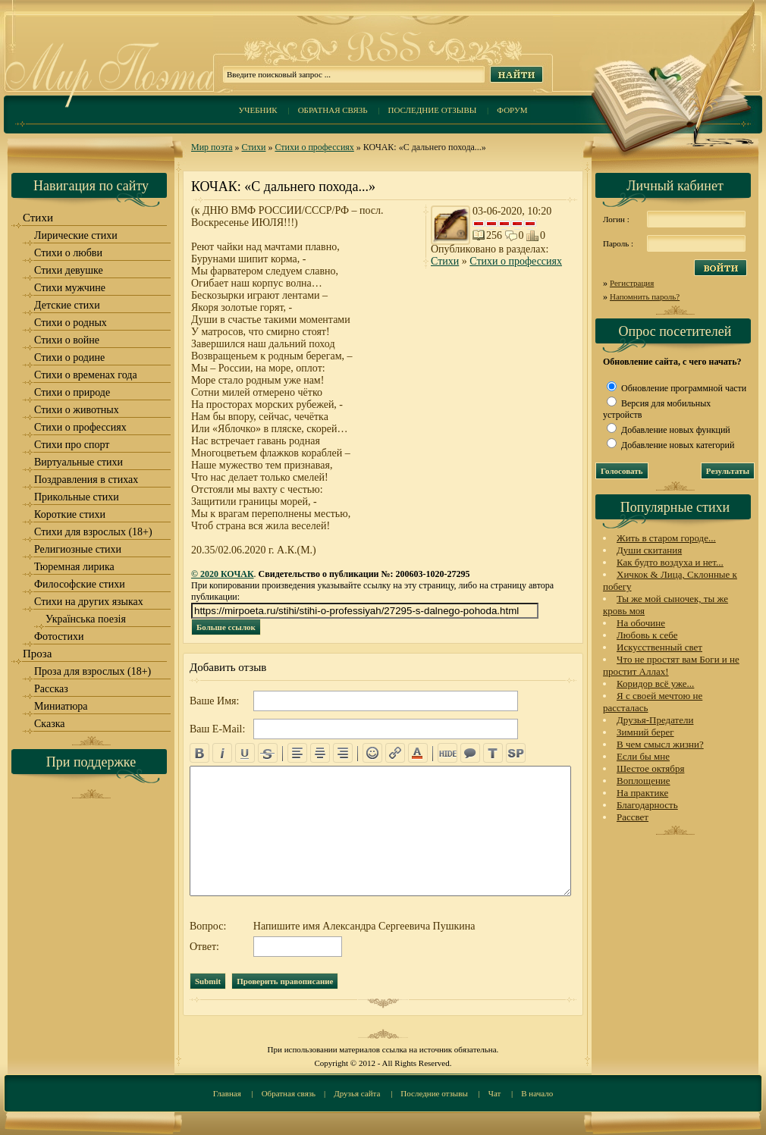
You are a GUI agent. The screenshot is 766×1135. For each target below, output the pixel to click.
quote (470, 753)
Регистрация (632, 282)
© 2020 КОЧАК (222, 574)
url (395, 753)
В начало (537, 1093)
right (343, 753)
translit (493, 753)
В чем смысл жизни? (660, 744)
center (320, 753)
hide (447, 753)
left (297, 753)
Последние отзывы (432, 109)
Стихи (254, 147)
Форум (512, 109)
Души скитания (649, 550)
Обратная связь (333, 109)
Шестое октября (650, 768)
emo (372, 753)
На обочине (641, 623)
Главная (227, 1093)
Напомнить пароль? (645, 296)
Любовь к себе (647, 635)
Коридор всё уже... (655, 683)
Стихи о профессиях (314, 147)
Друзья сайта (357, 1093)
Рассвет (632, 817)
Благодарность (647, 804)
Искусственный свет (659, 647)
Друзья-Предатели (655, 720)
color (418, 753)
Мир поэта (212, 147)
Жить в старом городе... (666, 538)
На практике (642, 792)
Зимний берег (645, 732)
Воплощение (643, 780)
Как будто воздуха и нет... (670, 562)
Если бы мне (643, 756)
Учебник (257, 109)
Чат (494, 1093)
